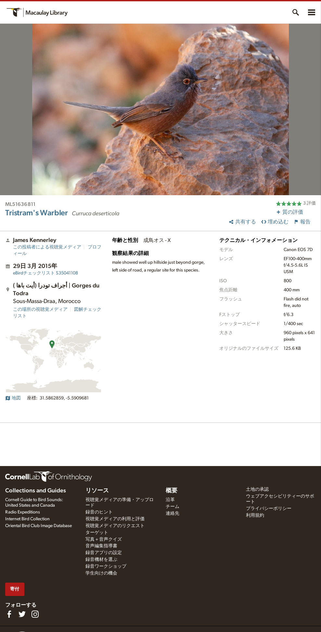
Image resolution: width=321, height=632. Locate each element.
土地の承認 (257, 489)
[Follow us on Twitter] (22, 614)
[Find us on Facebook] (9, 614)
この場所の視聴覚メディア (40, 309)
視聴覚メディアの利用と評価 (115, 519)
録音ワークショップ (105, 566)
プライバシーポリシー (268, 508)
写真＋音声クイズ (103, 539)
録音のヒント (99, 512)
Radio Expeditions (22, 512)
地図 (13, 398)
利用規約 (255, 515)
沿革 (170, 500)
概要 (171, 491)
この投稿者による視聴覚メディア (47, 247)
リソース (97, 491)
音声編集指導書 (101, 546)
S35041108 (45, 273)
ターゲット (96, 532)
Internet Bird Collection (27, 519)
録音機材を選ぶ (101, 559)
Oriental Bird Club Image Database (38, 526)
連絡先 (172, 513)
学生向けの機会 (101, 573)
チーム (172, 506)
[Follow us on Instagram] (35, 614)
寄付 (14, 589)
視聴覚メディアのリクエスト (115, 526)
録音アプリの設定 (103, 552)
